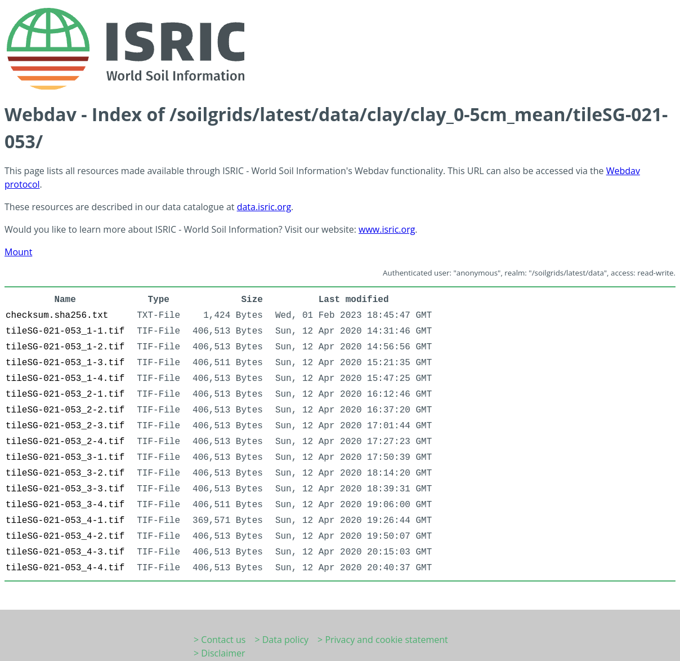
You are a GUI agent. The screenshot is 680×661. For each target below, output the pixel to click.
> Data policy (281, 639)
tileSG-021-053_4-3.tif (65, 552)
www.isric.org (387, 229)
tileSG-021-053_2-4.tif (65, 442)
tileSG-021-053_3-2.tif (65, 473)
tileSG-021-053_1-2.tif (65, 347)
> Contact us (219, 639)
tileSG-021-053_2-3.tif (65, 426)
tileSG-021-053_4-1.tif (65, 520)
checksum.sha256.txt (57, 315)
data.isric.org (264, 207)
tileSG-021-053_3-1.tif (65, 457)
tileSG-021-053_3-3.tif (65, 489)
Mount (18, 252)
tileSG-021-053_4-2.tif (65, 536)
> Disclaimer (219, 653)
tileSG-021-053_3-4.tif (65, 505)
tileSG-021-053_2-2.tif (65, 410)
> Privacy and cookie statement (382, 639)
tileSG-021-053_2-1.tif (65, 394)
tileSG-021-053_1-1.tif (65, 331)
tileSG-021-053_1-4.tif (65, 378)
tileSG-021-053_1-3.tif (65, 363)
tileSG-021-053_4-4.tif (65, 568)
